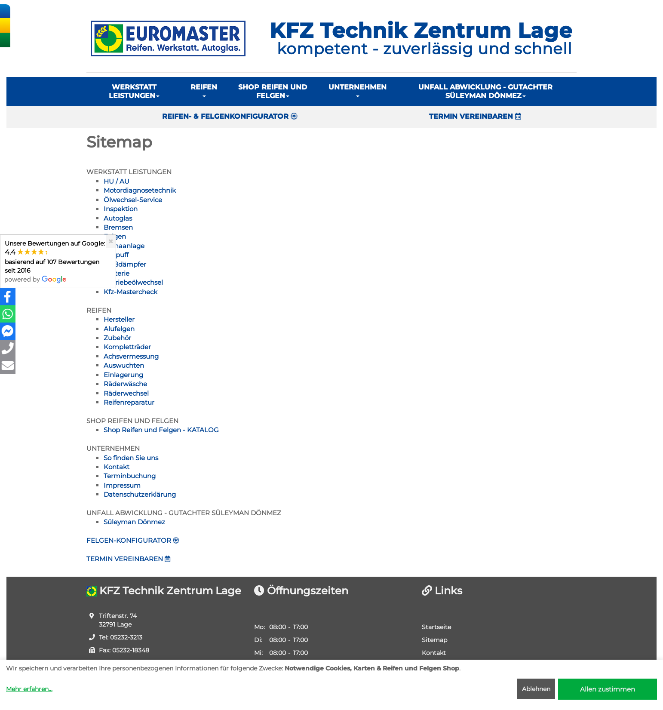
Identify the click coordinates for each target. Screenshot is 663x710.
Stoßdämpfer (125, 264)
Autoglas (118, 218)
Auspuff (116, 255)
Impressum (122, 485)
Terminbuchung (130, 476)
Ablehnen (536, 689)
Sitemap (434, 640)
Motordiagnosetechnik (140, 190)
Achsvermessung (131, 356)
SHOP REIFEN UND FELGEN (272, 91)
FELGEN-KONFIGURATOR (132, 540)
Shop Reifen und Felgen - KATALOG (161, 430)
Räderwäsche (125, 384)
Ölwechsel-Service (133, 200)
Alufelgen (119, 329)
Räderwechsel (126, 393)
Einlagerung (123, 375)
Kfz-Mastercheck (130, 292)
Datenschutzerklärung (140, 494)
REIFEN (203, 90)
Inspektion (121, 209)
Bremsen (118, 227)
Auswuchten (124, 365)
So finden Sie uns (131, 458)
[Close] (111, 241)
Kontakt (116, 467)
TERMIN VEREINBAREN (475, 116)
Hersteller (119, 319)
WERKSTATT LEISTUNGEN (134, 91)
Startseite (436, 627)
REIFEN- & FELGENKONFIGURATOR (230, 116)
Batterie (116, 273)
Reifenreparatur (129, 402)
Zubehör (117, 338)
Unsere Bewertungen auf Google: (55, 261)
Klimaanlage (124, 246)
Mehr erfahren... (29, 689)
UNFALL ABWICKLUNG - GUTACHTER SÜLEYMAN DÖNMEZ (485, 91)
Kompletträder (127, 347)
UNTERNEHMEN (357, 90)
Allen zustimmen (607, 689)
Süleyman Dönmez (134, 522)
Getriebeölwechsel (133, 282)
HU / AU (116, 181)
